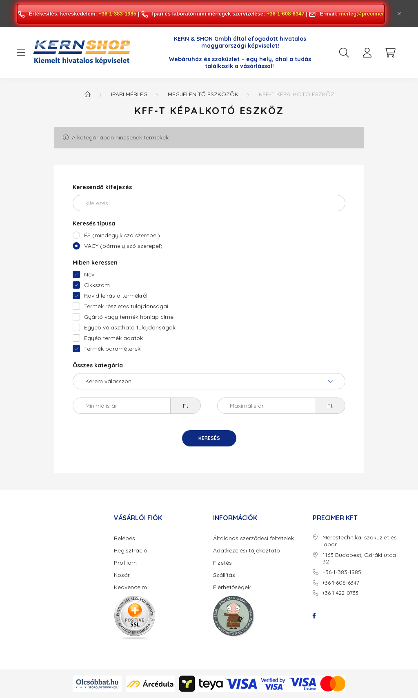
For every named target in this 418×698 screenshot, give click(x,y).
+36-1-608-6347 (286, 14)
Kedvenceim (130, 587)
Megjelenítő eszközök (203, 94)
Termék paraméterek (112, 348)
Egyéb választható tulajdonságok (130, 327)
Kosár (122, 575)
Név (89, 274)
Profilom (125, 562)
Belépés (124, 538)
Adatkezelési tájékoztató (246, 550)
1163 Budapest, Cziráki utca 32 (359, 558)
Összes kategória (98, 365)
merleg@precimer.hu (365, 14)
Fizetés (222, 562)
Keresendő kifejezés (102, 187)
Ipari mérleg (129, 94)
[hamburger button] (21, 52)
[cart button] (390, 52)
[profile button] (367, 52)
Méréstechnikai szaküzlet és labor (359, 541)
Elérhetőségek (232, 587)
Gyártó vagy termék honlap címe (128, 316)
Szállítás (224, 575)
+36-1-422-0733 (340, 593)
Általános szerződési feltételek (253, 538)
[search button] (344, 52)
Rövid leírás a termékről (115, 295)
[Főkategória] (87, 94)
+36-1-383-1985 (117, 14)
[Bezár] (399, 14)
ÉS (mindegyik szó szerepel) (122, 235)
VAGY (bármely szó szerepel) (123, 246)
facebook (314, 615)
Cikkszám (97, 285)
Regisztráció (130, 550)
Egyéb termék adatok (113, 338)
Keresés (209, 438)
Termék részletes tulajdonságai (126, 306)
